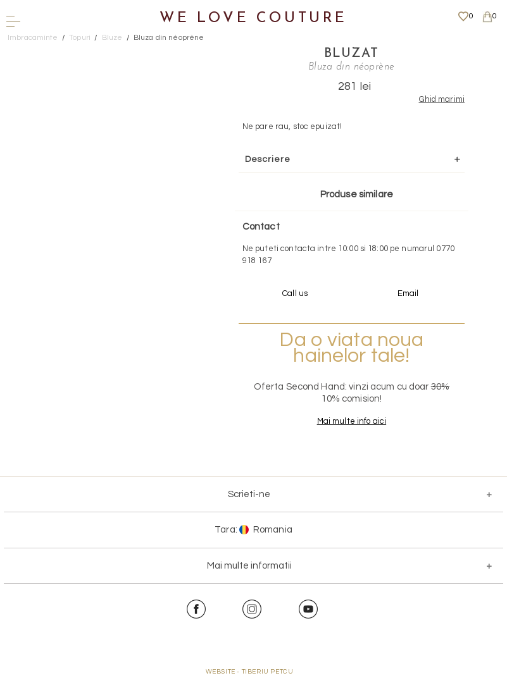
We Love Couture (253, 18)
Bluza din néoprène (169, 38)
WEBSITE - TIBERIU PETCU (250, 672)
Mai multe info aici (351, 421)
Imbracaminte (33, 38)
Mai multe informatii (249, 565)
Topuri (80, 38)
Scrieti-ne (249, 494)
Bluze (112, 38)
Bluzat (351, 53)
